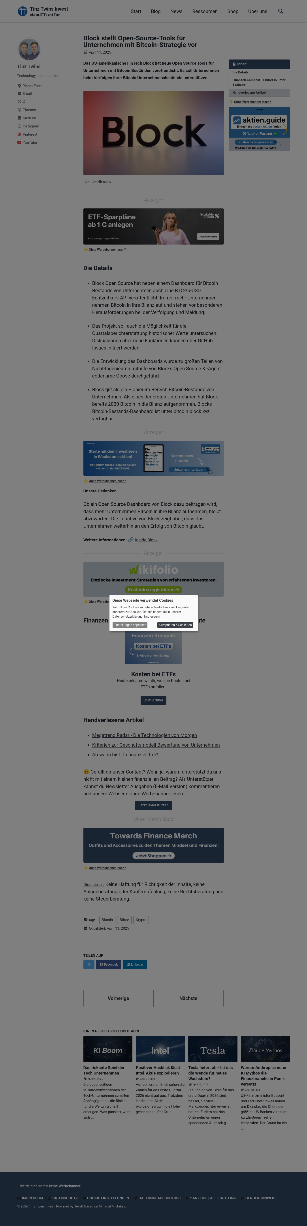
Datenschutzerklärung (128, 616)
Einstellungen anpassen (130, 625)
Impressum (152, 616)
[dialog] (153, 613)
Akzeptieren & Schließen (175, 625)
